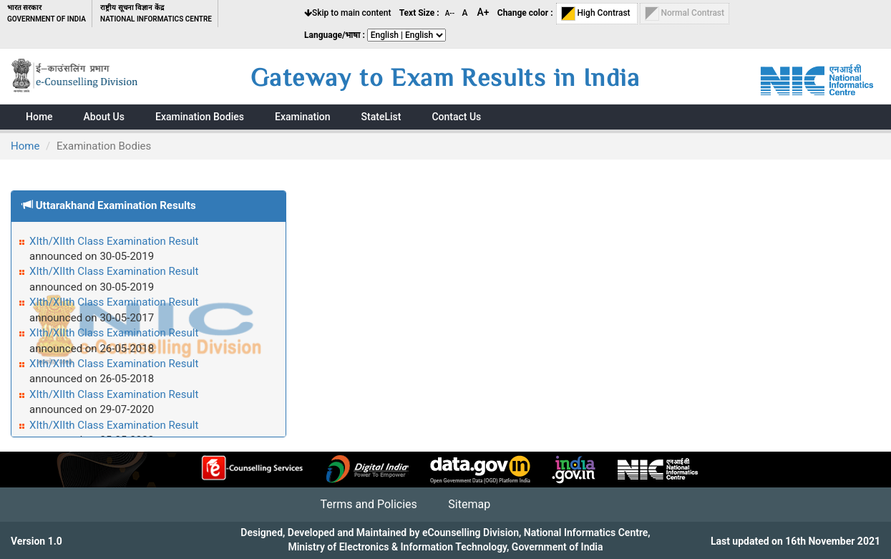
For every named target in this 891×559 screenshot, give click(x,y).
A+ (483, 12)
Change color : (525, 13)
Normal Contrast (685, 13)
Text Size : (419, 13)
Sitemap (469, 504)
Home (25, 146)
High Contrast (597, 13)
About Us (104, 116)
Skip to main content (347, 13)
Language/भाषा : (334, 35)
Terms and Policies (368, 504)
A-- (451, 13)
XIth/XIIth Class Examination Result (113, 241)
